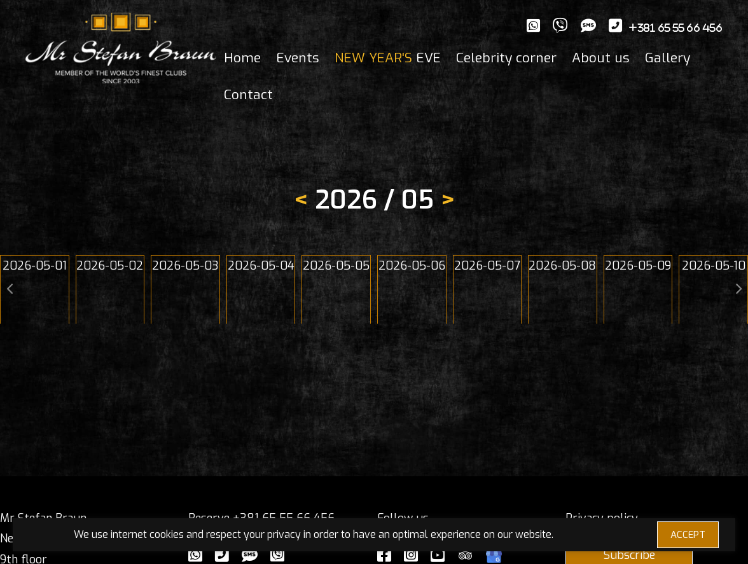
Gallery (667, 58)
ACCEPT (687, 534)
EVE (388, 58)
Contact (248, 95)
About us (601, 58)
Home (242, 58)
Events (297, 58)
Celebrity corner (506, 58)
